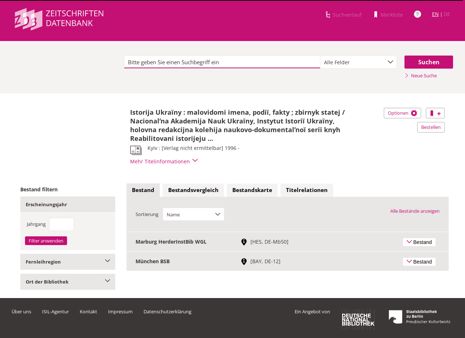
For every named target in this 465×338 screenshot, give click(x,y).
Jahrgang (36, 224)
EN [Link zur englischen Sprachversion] (435, 14)
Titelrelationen (307, 190)
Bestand (143, 190)
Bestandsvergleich (193, 190)
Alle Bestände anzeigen (415, 211)
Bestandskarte (252, 190)
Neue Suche (420, 75)
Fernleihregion (68, 261)
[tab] (143, 190)
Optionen (402, 113)
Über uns (21, 311)
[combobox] (358, 62)
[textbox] (222, 62)
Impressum (120, 311)
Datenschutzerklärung (167, 311)
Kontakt (88, 311)
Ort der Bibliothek (68, 281)
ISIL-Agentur (55, 311)
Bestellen (431, 127)
